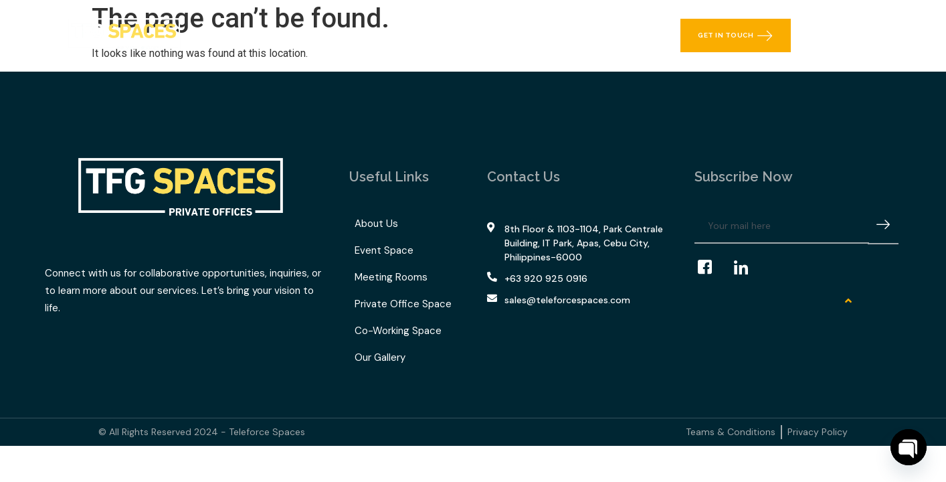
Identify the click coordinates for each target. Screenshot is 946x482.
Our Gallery (508, 35)
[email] (781, 226)
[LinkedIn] (747, 267)
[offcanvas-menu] (883, 35)
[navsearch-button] (851, 35)
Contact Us (584, 35)
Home (247, 35)
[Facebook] (711, 267)
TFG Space (425, 35)
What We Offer (326, 35)
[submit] (883, 226)
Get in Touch (735, 35)
